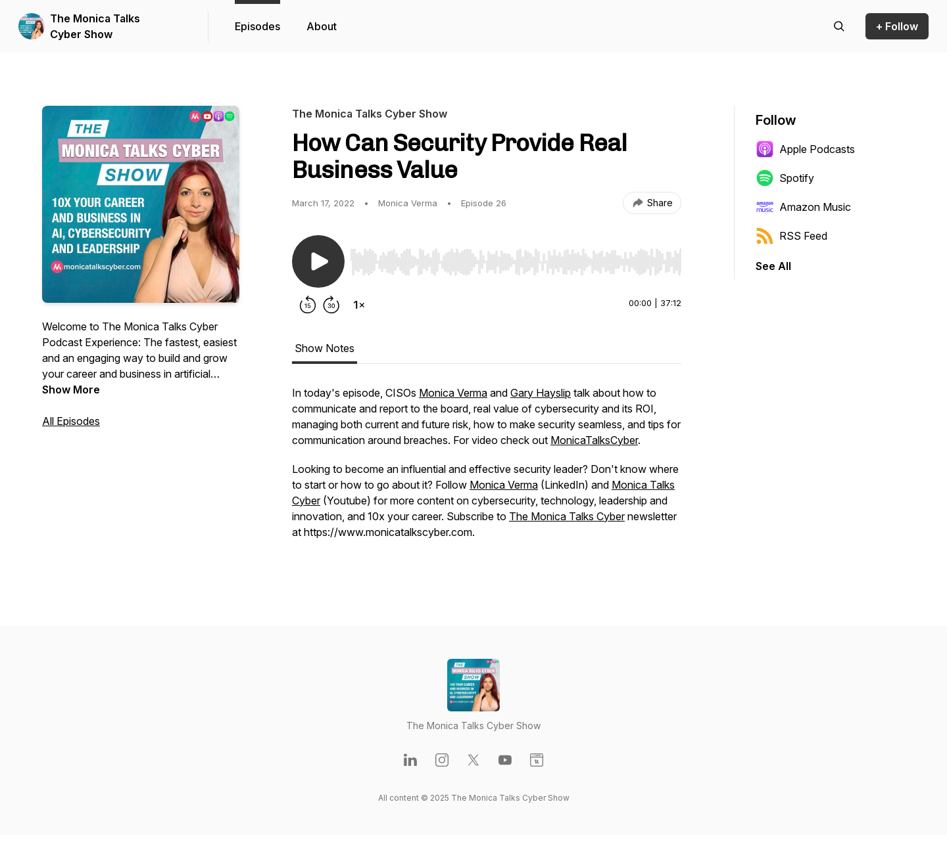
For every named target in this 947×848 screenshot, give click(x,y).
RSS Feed (791, 236)
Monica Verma (453, 392)
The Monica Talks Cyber (567, 516)
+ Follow (897, 26)
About (321, 26)
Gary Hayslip (540, 392)
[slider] (515, 262)
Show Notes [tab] (324, 348)
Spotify (785, 178)
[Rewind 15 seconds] (308, 305)
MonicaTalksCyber (594, 440)
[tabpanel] (486, 469)
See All (773, 266)
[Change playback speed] (359, 305)
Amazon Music (803, 207)
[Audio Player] (515, 258)
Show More (71, 389)
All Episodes (71, 421)
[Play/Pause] (318, 261)
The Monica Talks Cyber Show (95, 26)
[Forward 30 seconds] (331, 305)
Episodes (257, 26)
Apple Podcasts (805, 149)
